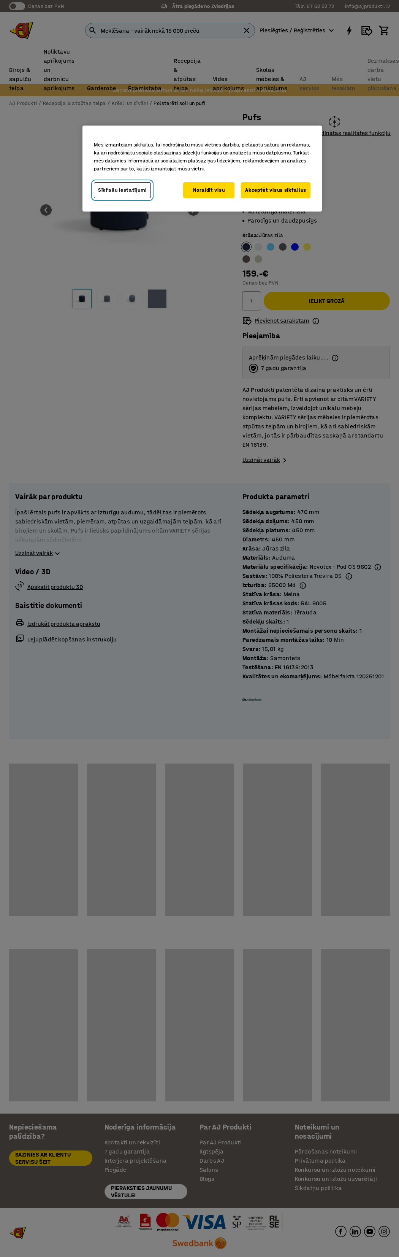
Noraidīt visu (209, 190)
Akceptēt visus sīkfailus (275, 190)
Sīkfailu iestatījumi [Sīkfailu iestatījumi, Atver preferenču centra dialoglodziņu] (122, 190)
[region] (202, 169)
